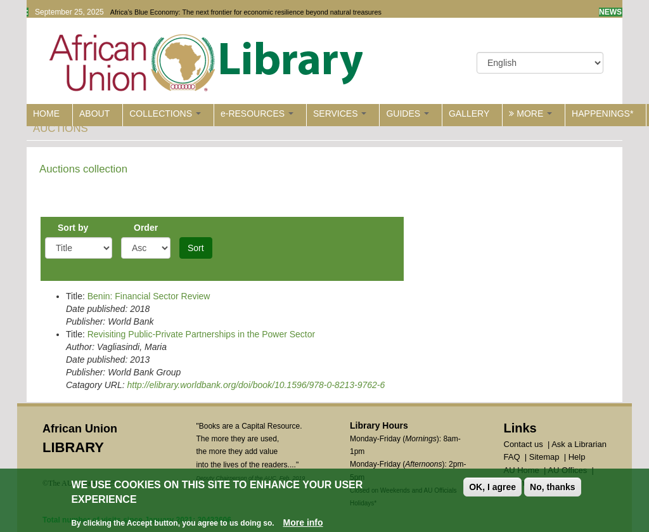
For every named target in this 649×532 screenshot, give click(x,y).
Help (577, 457)
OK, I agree (492, 488)
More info (303, 524)
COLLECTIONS (165, 113)
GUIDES (407, 113)
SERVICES (339, 113)
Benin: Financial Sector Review (148, 296)
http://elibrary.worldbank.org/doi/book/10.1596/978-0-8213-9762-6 (256, 385)
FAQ (512, 457)
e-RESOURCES (257, 113)
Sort (196, 248)
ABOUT (94, 113)
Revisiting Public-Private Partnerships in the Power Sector (201, 334)
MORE (530, 113)
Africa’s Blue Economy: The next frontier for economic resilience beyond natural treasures (246, 12)
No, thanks (552, 488)
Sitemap (544, 457)
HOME (46, 113)
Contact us (523, 444)
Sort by (73, 228)
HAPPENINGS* (602, 113)
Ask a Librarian (579, 444)
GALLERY (469, 113)
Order (146, 228)
